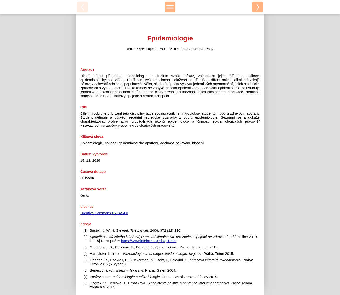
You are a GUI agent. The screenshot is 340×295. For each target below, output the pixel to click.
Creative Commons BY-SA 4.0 (104, 213)
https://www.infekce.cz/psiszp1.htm (149, 241)
